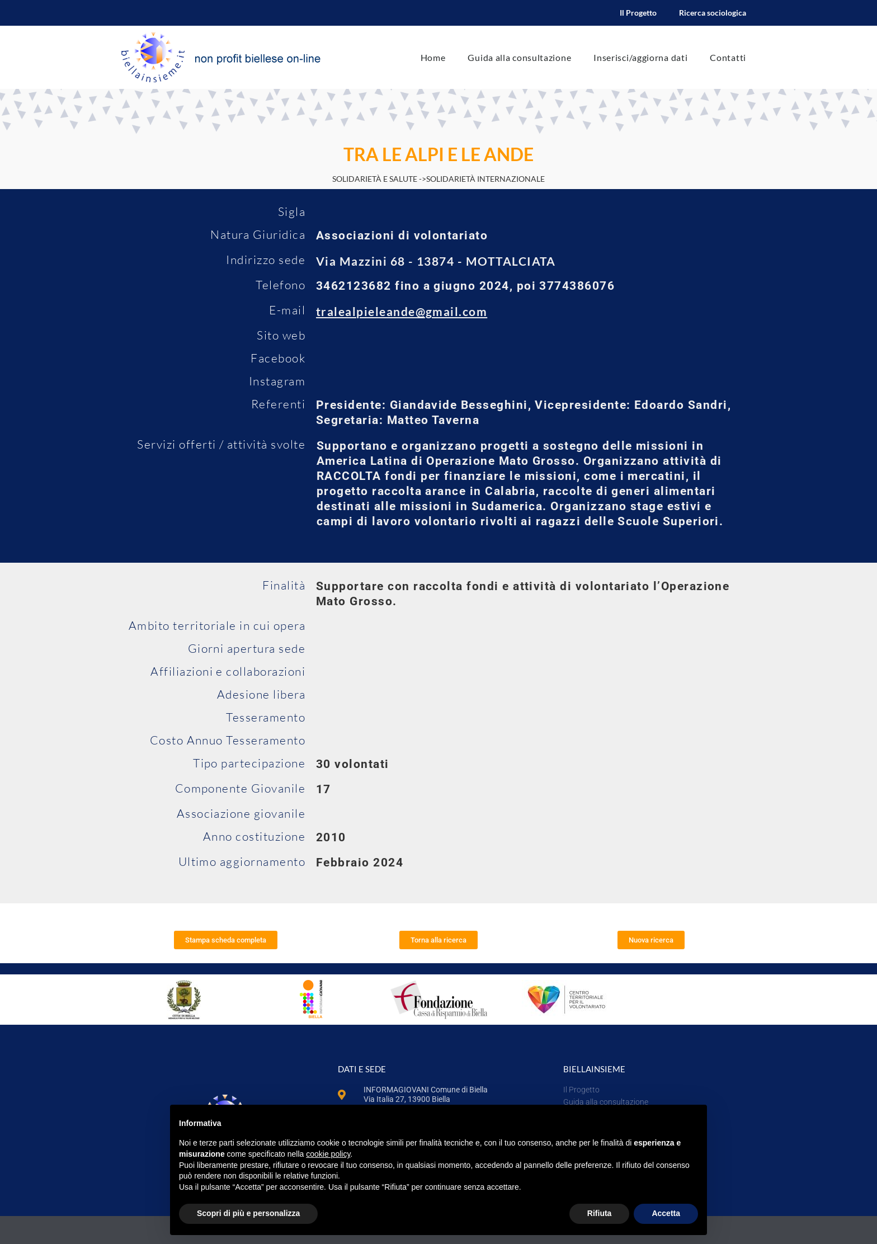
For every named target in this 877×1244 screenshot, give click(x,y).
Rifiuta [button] (599, 1213)
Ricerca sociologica (712, 12)
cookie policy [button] (328, 1153)
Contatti (728, 57)
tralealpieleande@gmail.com (401, 311)
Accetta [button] (666, 1213)
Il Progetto (638, 12)
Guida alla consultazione (519, 57)
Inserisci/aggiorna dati (640, 57)
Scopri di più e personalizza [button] (248, 1213)
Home (433, 57)
